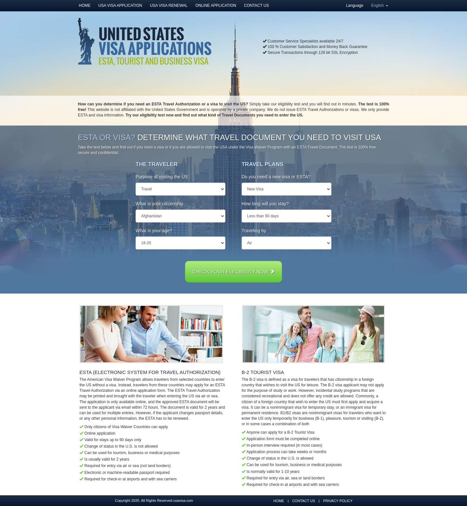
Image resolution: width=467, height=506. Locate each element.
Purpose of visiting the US (162, 176)
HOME (84, 5)
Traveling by (254, 230)
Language (354, 5)
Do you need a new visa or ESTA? (276, 176)
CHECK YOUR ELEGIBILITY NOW (233, 271)
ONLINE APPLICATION (215, 5)
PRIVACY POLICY (338, 501)
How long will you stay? (265, 203)
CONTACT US (256, 5)
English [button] (379, 5)
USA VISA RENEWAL (168, 5)
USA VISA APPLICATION (120, 5)
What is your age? (154, 230)
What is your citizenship (159, 203)
